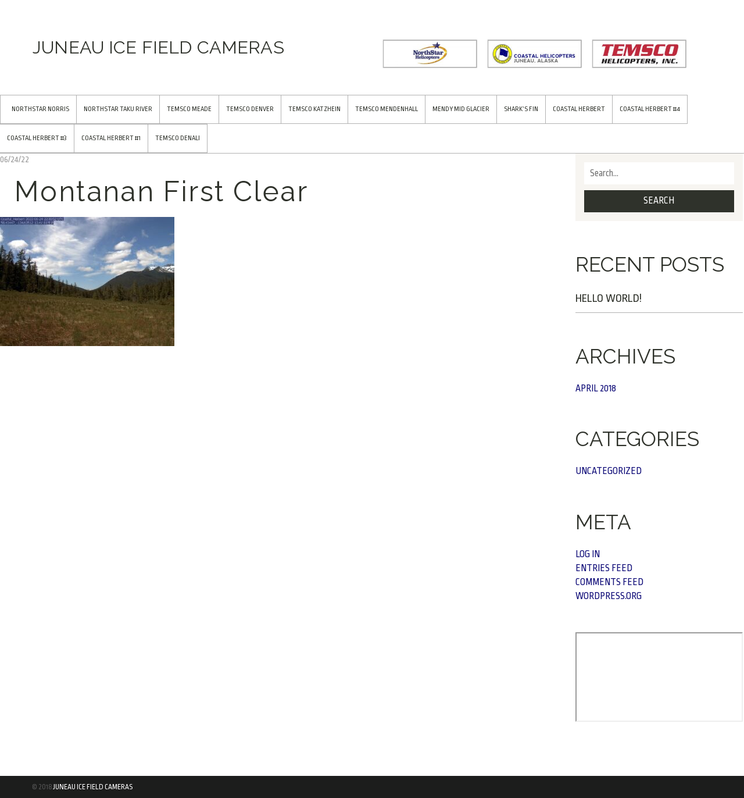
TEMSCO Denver (250, 109)
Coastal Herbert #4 (650, 109)
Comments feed (609, 582)
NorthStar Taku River (118, 109)
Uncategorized (608, 471)
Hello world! (608, 298)
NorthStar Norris (40, 109)
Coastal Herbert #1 (111, 138)
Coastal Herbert (579, 109)
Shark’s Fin (521, 109)
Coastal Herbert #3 (37, 138)
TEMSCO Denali (177, 138)
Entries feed (603, 568)
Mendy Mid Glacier (460, 109)
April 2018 (595, 388)
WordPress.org (608, 596)
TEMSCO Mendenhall (386, 109)
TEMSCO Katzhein (314, 109)
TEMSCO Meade (189, 109)
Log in (587, 554)
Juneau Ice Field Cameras (93, 787)
